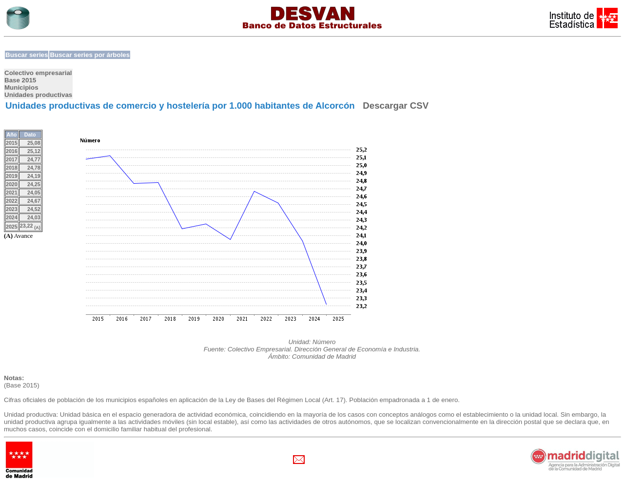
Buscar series (26, 54)
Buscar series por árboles (90, 54)
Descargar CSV (396, 105)
